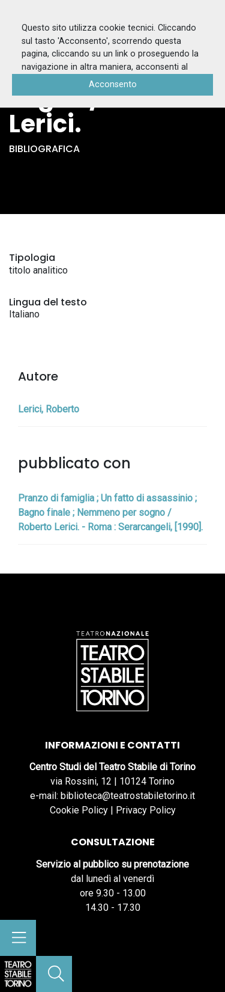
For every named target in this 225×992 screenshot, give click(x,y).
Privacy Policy (146, 810)
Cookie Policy (79, 810)
